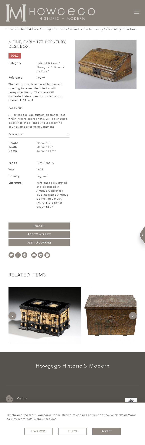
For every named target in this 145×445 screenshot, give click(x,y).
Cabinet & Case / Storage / (36, 29)
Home (10, 29)
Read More (38, 431)
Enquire (39, 226)
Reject (72, 431)
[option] (44, 315)
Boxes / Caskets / (70, 29)
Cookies (16, 399)
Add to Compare (39, 242)
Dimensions (39, 135)
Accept (106, 431)
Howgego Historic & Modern (73, 365)
